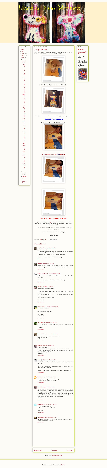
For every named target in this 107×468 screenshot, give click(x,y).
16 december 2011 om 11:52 (51, 334)
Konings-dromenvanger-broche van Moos (82, 52)
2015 (22, 49)
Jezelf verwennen (23, 158)
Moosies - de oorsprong (23, 136)
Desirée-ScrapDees (42, 273)
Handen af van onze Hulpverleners (23, 85)
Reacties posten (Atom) (57, 455)
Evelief (39, 345)
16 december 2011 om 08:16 (50, 322)
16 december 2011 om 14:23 (47, 345)
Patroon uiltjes (23, 147)
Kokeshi (23, 119)
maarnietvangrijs (42, 417)
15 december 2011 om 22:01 (49, 247)
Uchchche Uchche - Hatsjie (23, 70)
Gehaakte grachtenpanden (23, 100)
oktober (24, 176)
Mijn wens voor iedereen (23, 112)
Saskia (39, 263)
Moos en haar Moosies (49, 8)
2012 (22, 55)
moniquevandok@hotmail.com (50, 222)
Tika (23, 143)
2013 (22, 53)
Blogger (63, 464)
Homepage (54, 450)
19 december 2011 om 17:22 (52, 417)
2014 (22, 51)
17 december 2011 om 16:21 (47, 387)
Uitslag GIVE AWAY (23, 126)
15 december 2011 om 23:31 (52, 306)
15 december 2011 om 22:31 (53, 273)
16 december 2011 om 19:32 (49, 377)
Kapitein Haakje (41, 306)
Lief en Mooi (41, 322)
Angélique (40, 247)
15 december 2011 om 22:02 (47, 263)
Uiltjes (23, 152)
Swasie (39, 286)
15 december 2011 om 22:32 (47, 286)
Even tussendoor (23, 166)
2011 (22, 57)
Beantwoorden (41, 259)
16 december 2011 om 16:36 (49, 359)
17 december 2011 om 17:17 (50, 404)
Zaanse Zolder (41, 334)
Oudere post (70, 450)
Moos (39, 359)
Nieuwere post (38, 450)
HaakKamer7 (41, 404)
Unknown (40, 377)
